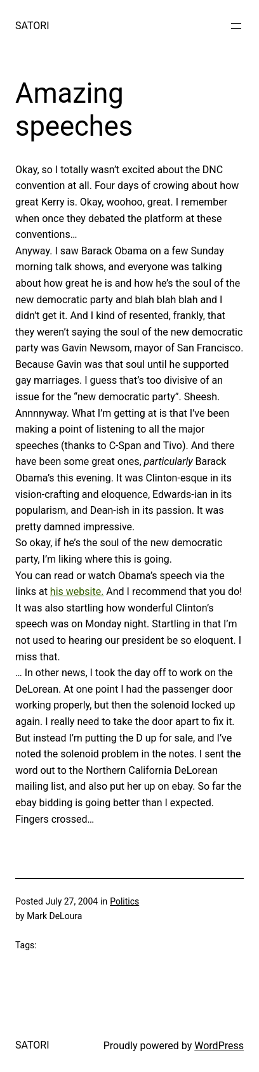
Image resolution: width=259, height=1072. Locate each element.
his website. (77, 591)
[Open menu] (236, 26)
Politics (124, 901)
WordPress (219, 1046)
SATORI (32, 26)
